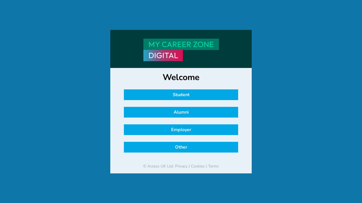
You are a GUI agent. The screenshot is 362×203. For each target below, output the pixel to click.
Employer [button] (181, 130)
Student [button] (181, 95)
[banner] (181, 50)
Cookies (198, 166)
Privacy (181, 166)
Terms (213, 166)
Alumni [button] (181, 112)
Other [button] (181, 147)
